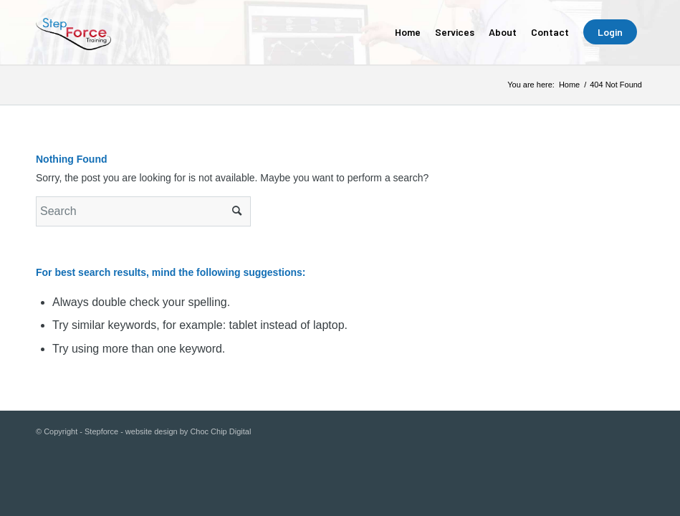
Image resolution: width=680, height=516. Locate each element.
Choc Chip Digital (220, 431)
